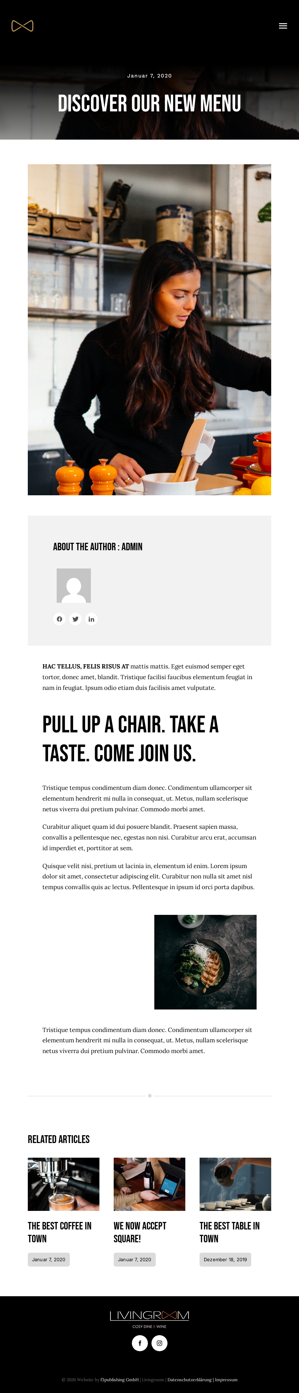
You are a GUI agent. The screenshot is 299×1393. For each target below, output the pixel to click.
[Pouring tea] (235, 1160)
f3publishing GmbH (119, 1379)
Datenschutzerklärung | (191, 1379)
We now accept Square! (140, 1233)
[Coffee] (63, 1160)
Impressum (226, 1379)
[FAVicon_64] (22, 17)
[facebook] (140, 1343)
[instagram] (159, 1343)
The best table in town (230, 1233)
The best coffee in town (60, 1233)
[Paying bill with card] (149, 1160)
